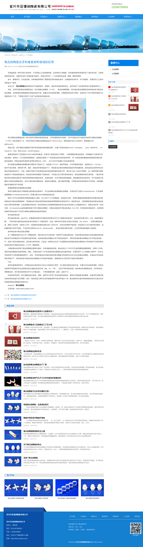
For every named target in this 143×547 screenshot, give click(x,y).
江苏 (138, 527)
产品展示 (44, 17)
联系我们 (128, 17)
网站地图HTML (134, 524)
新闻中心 (62, 17)
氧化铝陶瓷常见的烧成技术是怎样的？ (24, 295)
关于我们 (27, 17)
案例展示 (78, 17)
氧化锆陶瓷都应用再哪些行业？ (22, 299)
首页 (12, 17)
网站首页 (15, 55)
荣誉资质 (94, 17)
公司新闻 (115, 74)
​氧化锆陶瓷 (112, 147)
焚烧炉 (139, 529)
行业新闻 (30, 55)
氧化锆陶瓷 (20, 86)
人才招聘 (111, 17)
